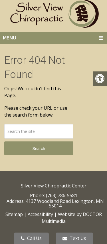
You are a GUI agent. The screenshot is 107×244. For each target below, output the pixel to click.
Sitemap (14, 214)
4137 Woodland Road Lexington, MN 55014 (65, 203)
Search (39, 148)
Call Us (31, 238)
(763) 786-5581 (61, 195)
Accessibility (40, 214)
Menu (9, 38)
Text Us (74, 238)
